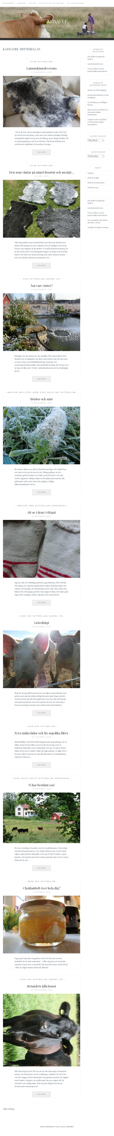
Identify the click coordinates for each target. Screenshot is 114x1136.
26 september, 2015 (41, 995)
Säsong (50, 284)
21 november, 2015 (41, 295)
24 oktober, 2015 (41, 742)
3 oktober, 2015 (42, 897)
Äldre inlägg (10, 1114)
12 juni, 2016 (42, 181)
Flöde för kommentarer (96, 183)
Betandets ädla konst (41, 990)
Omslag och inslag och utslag (98, 227)
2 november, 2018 (41, 72)
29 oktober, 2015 (41, 632)
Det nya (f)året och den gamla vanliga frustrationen (98, 112)
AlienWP (70, 1132)
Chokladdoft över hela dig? (41, 893)
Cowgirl (90, 120)
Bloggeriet (9, 3)
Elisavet (57, 20)
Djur (33, 62)
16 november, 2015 (41, 408)
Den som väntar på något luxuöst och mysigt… (41, 174)
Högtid (33, 784)
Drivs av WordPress (47, 1132)
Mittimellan (45, 62)
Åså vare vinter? (41, 290)
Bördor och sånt (41, 403)
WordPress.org (93, 188)
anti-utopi (25, 398)
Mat (57, 398)
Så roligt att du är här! (51, 3)
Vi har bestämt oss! (41, 789)
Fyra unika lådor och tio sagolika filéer (41, 737)
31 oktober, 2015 (41, 521)
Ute (58, 284)
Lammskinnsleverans (41, 67)
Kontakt (21, 3)
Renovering (58, 511)
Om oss (32, 3)
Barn (36, 398)
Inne (31, 511)
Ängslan (12, 398)
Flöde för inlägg (93, 178)
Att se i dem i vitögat (41, 517)
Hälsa (50, 398)
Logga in (91, 173)
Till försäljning (75, 3)
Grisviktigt (41, 627)
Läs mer (44, 152)
